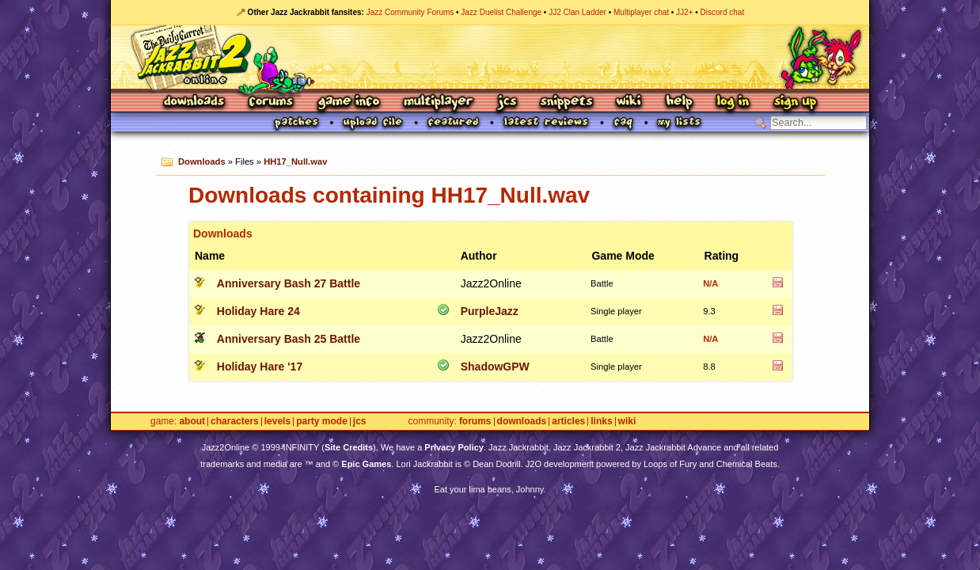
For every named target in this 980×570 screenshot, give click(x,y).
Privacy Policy (454, 447)
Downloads (195, 102)
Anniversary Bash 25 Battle (288, 338)
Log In (733, 102)
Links (601, 421)
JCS (507, 102)
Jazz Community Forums (410, 12)
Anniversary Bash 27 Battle (288, 283)
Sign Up (795, 102)
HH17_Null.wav (295, 161)
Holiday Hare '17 (259, 366)
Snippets (566, 102)
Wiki (629, 102)
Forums (271, 102)
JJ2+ (684, 12)
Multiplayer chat (641, 12)
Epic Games (366, 464)
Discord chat (723, 12)
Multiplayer (438, 102)
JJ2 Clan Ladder (577, 12)
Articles (568, 421)
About (192, 421)
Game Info (348, 102)
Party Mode (322, 421)
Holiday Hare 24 (258, 311)
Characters (235, 421)
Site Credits (349, 447)
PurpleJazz (489, 311)
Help (679, 102)
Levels (277, 421)
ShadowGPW (495, 366)
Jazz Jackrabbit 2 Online (489, 57)
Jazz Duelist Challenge (501, 12)
